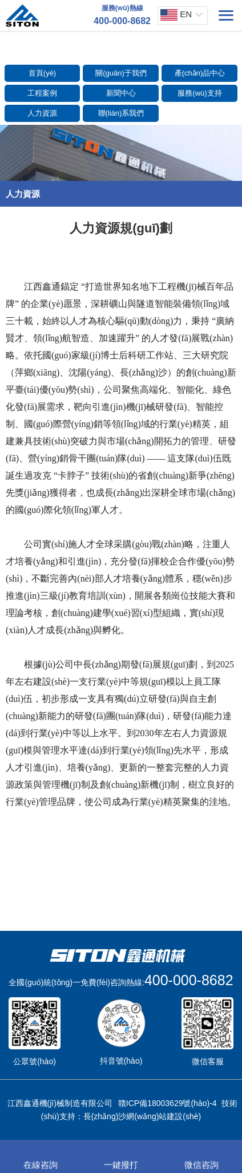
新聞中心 (121, 93)
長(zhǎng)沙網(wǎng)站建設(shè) (142, 1116)
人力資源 (42, 113)
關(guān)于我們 (121, 73)
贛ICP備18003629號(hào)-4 (167, 1103)
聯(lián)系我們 (121, 113)
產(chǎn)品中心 (200, 73)
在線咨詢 (40, 1157)
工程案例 (42, 93)
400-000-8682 (188, 980)
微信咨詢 (201, 1157)
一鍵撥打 (121, 1157)
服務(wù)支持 (199, 93)
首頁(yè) (42, 73)
